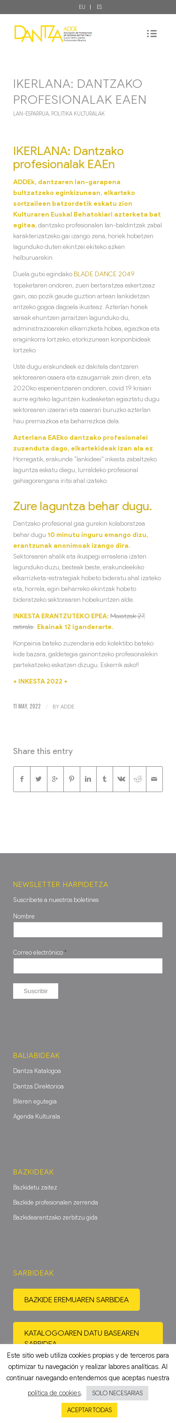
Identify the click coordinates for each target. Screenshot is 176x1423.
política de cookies (54, 1393)
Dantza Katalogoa (37, 1070)
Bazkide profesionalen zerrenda (55, 1202)
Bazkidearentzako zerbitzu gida (55, 1217)
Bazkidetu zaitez (35, 1187)
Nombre (24, 916)
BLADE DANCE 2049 (104, 274)
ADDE (67, 706)
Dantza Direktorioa (38, 1086)
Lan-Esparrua (31, 113)
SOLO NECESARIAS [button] (117, 1393)
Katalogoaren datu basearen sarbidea (81, 1338)
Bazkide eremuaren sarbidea (76, 1299)
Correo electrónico (40, 952)
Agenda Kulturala (36, 1116)
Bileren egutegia (35, 1101)
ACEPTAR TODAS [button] (89, 1410)
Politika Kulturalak (78, 113)
